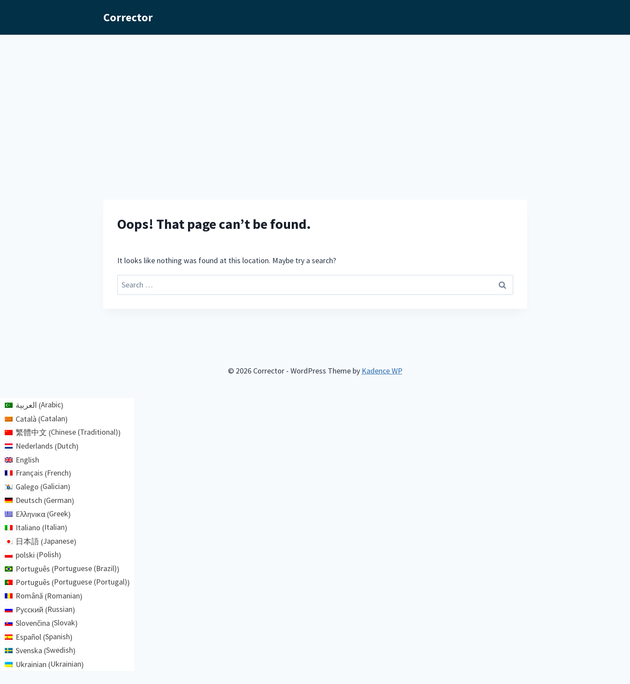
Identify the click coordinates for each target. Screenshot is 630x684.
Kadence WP (382, 371)
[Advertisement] (315, 100)
